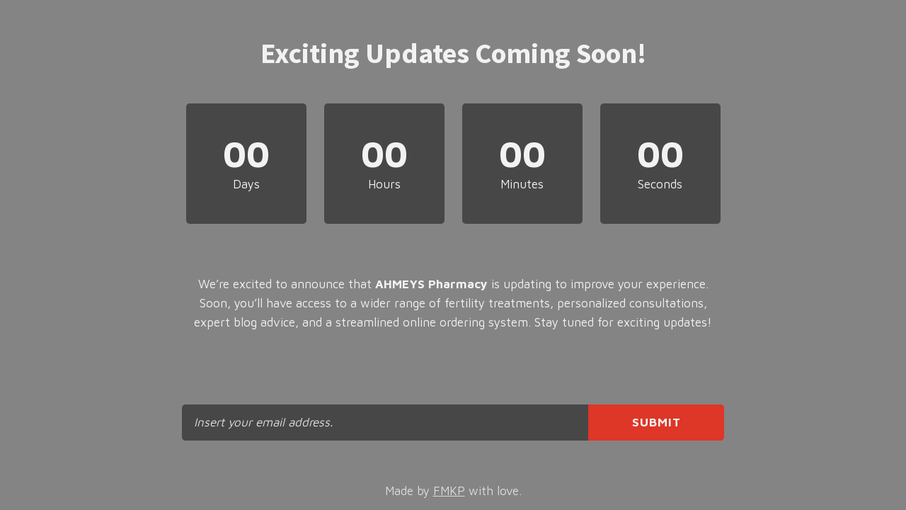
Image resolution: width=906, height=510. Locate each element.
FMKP (449, 491)
